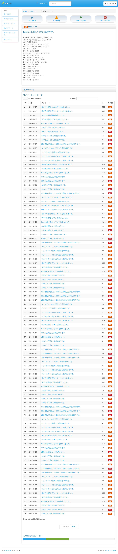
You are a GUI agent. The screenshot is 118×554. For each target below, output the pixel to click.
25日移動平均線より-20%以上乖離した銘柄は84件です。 (61, 472)
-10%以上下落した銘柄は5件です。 (53, 341)
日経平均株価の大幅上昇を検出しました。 (56, 107)
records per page (32, 98)
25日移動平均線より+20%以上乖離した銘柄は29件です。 (61, 353)
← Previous (65, 527)
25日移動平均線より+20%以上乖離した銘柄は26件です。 (61, 296)
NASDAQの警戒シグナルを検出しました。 (56, 123)
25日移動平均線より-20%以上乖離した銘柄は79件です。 (61, 300)
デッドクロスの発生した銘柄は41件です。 (56, 423)
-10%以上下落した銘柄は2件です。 (53, 238)
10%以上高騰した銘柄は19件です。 (53, 226)
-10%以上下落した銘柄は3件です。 (53, 189)
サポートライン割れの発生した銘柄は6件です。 (58, 259)
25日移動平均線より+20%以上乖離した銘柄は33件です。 (61, 468)
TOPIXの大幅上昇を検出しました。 (53, 115)
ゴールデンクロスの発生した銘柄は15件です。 (57, 197)
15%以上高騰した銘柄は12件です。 (53, 132)
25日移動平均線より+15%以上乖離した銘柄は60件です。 (61, 407)
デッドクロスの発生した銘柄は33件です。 (56, 152)
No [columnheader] (25, 103)
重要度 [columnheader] (110, 103)
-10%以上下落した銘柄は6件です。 (53, 283)
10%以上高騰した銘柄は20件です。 (53, 333)
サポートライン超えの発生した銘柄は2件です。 (58, 205)
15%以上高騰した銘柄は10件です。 (53, 181)
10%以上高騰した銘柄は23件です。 (53, 127)
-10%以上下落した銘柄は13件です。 (54, 234)
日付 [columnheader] (30, 103)
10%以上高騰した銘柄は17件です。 (53, 275)
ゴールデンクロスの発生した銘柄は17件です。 (57, 362)
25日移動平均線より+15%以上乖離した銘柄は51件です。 (61, 292)
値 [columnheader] (102, 103)
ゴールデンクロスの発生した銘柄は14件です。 (57, 148)
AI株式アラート (35, 11)
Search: (84, 98)
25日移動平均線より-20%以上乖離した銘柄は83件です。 (61, 415)
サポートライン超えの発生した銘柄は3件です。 (58, 156)
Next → (74, 527)
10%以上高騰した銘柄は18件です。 (53, 390)
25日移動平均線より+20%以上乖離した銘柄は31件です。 (61, 411)
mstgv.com (7, 550)
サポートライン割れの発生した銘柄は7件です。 (58, 160)
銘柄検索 (28, 3)
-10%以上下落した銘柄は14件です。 (54, 136)
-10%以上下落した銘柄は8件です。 (53, 140)
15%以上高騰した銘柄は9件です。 (53, 230)
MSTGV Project (110, 550)
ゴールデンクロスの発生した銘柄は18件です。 (57, 477)
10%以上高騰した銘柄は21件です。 (53, 177)
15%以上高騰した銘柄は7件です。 (53, 337)
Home (25, 11)
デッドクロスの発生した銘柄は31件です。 (56, 201)
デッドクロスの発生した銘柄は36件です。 (56, 366)
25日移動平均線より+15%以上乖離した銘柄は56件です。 (61, 349)
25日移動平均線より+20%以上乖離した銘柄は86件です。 (61, 144)
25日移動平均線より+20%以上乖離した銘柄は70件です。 (61, 242)
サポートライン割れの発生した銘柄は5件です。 (58, 316)
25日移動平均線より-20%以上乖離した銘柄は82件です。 (61, 357)
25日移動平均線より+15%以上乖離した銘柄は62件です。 (61, 464)
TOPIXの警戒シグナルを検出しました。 (55, 119)
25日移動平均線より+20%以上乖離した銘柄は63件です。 (61, 193)
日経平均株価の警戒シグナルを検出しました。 (57, 111)
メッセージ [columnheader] (45, 103)
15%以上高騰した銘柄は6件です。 (53, 394)
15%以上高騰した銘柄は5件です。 (53, 279)
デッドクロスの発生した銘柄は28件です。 (56, 481)
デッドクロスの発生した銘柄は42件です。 (56, 251)
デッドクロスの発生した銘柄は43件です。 (56, 308)
